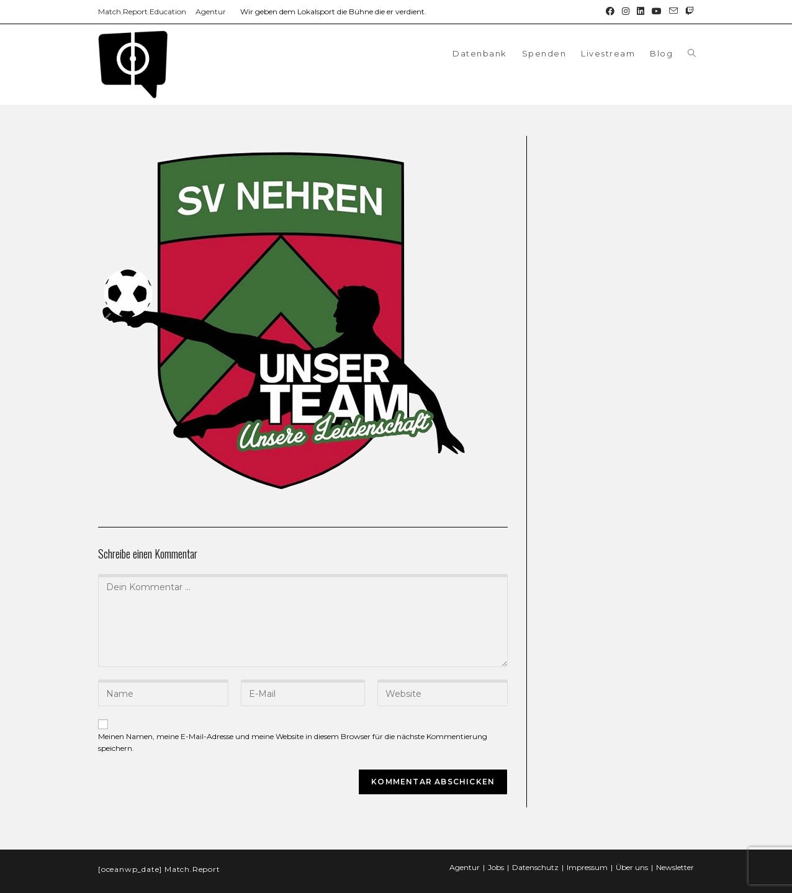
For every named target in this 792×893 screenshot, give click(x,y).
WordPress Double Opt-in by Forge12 (66, 887)
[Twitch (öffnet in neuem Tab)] (688, 12)
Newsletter (675, 856)
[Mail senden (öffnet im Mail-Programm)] (673, 12)
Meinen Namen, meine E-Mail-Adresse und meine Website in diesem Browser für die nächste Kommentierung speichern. (292, 742)
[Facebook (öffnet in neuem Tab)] (610, 12)
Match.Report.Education (142, 11)
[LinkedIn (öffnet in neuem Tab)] (640, 12)
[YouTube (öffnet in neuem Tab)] (656, 12)
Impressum (587, 856)
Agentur (211, 11)
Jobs (496, 856)
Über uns (632, 856)
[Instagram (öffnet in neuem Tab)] (625, 12)
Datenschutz (535, 856)
